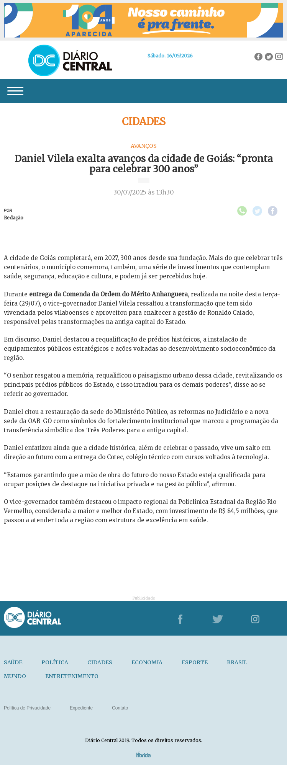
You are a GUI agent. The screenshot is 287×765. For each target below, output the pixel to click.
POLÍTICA (54, 662)
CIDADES (99, 662)
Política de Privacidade (27, 708)
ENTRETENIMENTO (71, 676)
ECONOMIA (146, 662)
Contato (120, 708)
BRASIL (237, 662)
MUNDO (15, 676)
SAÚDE (13, 662)
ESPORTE (195, 662)
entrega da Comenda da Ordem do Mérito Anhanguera (108, 294)
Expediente (81, 708)
